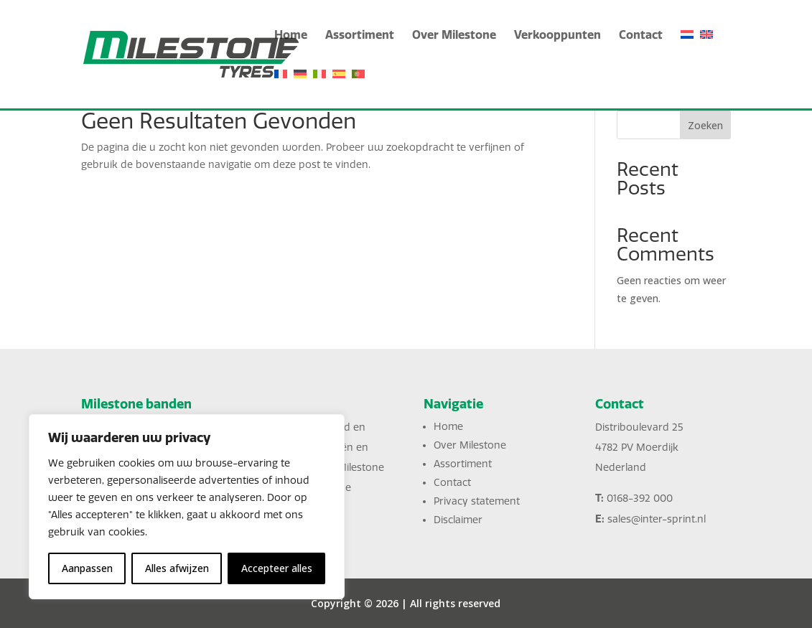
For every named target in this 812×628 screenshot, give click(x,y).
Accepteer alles (276, 568)
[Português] (358, 88)
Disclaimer (458, 520)
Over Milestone (454, 35)
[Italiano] (319, 88)
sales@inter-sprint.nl (656, 519)
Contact (641, 35)
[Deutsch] (300, 88)
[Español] (338, 88)
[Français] (280, 88)
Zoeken (705, 125)
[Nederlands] (687, 49)
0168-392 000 (640, 498)
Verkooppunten (557, 35)
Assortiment (359, 35)
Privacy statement (477, 501)
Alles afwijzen (177, 568)
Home (290, 35)
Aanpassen (87, 568)
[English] (706, 49)
